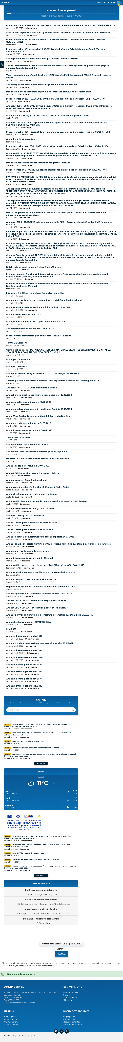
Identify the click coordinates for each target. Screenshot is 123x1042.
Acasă (43, 16)
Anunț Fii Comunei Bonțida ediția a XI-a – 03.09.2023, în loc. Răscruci (42, 373)
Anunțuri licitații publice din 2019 (24, 664)
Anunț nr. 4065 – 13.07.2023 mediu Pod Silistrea (31, 388)
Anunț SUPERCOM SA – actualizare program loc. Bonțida (36, 601)
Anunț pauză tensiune (18, 359)
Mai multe (41, 875)
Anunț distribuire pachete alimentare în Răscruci (32, 494)
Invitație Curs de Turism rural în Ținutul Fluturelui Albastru (37, 459)
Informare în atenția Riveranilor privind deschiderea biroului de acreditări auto (48, 92)
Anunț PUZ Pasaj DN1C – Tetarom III (25, 515)
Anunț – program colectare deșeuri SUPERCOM (31, 579)
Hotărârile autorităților (72, 1022)
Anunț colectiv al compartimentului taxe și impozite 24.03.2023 (40, 537)
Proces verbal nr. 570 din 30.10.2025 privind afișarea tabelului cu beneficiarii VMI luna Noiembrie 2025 (60, 25)
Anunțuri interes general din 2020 (24, 657)
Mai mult (41, 763)
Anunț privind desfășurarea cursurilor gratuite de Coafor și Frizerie (42, 58)
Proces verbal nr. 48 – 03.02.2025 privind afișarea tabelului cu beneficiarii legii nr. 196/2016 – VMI (57, 146)
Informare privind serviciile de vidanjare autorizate (35, 748)
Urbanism (67, 1000)
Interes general (10, 1017)
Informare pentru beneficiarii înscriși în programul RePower (38, 163)
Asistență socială (70, 992)
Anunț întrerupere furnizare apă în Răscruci (29, 558)
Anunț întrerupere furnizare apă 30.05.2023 (29, 430)
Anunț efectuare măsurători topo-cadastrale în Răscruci (36, 321)
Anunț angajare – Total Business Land (26, 480)
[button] (2, 66)
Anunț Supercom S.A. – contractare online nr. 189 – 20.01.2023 (39, 593)
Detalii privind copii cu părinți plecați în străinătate (33, 267)
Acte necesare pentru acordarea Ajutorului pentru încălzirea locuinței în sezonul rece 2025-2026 (58, 32)
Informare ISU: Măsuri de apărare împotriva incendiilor (35, 293)
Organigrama (69, 1017)
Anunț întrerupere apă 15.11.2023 (23, 314)
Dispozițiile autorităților (73, 1024)
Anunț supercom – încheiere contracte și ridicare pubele (36, 452)
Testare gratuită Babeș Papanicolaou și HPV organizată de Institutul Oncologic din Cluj (53, 381)
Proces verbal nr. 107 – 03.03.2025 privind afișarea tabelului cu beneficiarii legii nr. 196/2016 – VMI (58, 132)
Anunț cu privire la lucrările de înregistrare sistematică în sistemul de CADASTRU (49, 615)
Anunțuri (78, 16)
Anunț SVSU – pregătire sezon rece (28, 741)
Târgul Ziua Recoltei (17, 343)
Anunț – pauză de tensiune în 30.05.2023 (27, 466)
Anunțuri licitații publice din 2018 (24, 679)
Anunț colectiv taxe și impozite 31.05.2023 (28, 423)
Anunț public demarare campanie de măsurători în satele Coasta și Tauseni (46, 501)
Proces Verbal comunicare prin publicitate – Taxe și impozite (38, 336)
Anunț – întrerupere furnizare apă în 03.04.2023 (31, 522)
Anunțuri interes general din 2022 (24, 636)
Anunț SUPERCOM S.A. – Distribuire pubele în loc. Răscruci (37, 608)
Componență (69, 1019)
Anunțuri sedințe (11, 1024)
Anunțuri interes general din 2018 (24, 686)
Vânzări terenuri (10, 1019)
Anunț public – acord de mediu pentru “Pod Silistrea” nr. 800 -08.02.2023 (45, 565)
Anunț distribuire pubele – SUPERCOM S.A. (28, 622)
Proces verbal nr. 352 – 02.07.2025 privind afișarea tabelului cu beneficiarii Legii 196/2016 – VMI (56, 99)
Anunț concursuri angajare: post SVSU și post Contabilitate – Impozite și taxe (47, 115)
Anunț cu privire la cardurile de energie (27, 551)
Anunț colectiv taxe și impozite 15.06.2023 (28, 402)
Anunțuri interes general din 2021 (24, 650)
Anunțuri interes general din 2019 (24, 672)
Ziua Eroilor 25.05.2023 (18, 437)
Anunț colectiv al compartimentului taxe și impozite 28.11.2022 (39, 643)
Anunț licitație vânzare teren (21, 139)
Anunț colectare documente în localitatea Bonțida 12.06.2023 (39, 409)
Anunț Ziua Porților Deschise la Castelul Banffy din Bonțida (38, 416)
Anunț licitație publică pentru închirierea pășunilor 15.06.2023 (39, 395)
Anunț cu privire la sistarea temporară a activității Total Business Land (44, 300)
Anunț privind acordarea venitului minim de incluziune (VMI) (38, 307)
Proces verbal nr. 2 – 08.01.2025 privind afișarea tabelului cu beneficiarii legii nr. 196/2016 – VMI (56, 170)
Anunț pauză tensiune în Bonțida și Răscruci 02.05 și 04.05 (37, 487)
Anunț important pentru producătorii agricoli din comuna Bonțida (41, 85)
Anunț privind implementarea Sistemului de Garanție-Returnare (40, 572)
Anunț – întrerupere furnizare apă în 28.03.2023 (31, 530)
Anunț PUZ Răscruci (16, 366)
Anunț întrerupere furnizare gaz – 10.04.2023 (30, 508)
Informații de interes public (60, 16)
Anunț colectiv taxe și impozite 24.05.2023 (29, 444)
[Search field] (37, 709)
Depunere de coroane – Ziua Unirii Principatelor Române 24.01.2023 (42, 586)
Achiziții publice (70, 997)
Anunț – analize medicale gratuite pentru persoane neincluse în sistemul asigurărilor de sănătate (58, 544)
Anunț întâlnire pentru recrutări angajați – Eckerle (33, 473)
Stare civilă (68, 995)
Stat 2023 (11, 629)
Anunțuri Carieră (11, 1022)
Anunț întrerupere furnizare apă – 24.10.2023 (30, 329)
